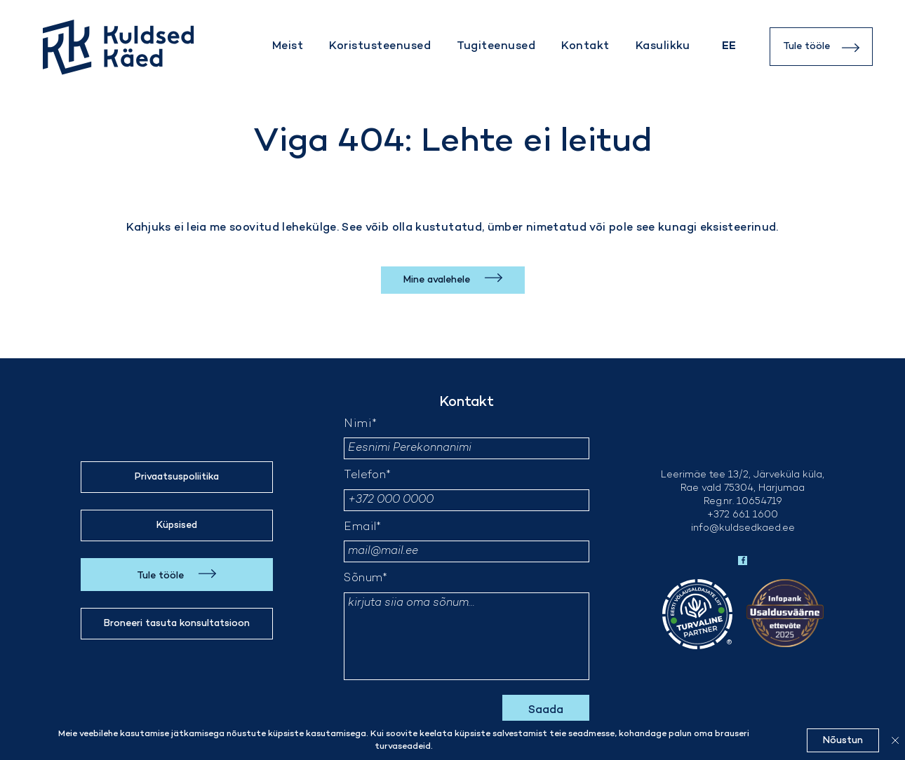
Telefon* (367, 476)
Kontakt (585, 47)
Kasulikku (663, 47)
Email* (362, 528)
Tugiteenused (496, 47)
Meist (287, 47)
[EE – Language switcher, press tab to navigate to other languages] (729, 47)
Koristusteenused (380, 47)
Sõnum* (365, 579)
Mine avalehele (438, 280)
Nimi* (360, 424)
